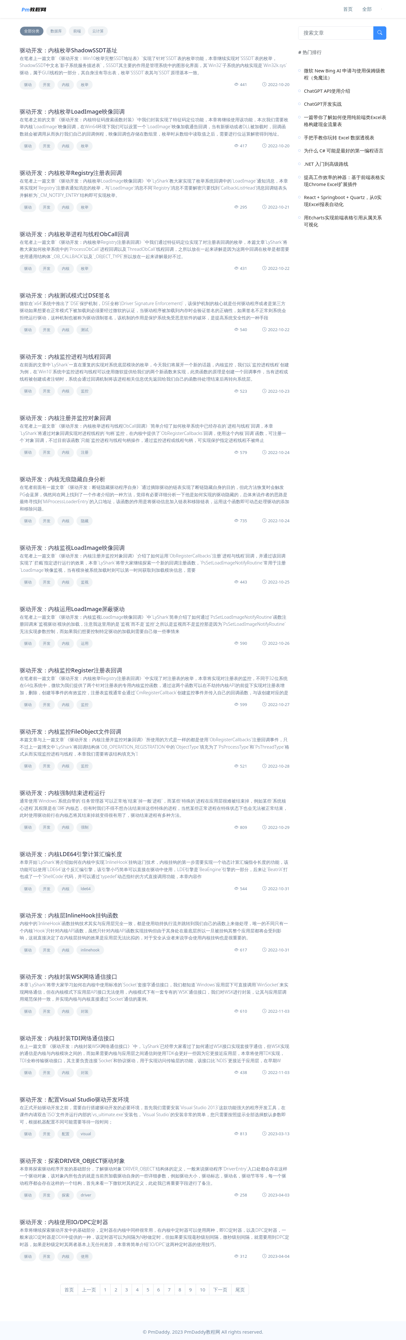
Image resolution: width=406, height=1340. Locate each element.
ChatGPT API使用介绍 (327, 91)
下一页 (220, 1289)
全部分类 (31, 31)
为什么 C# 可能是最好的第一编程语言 (343, 150)
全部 (367, 9)
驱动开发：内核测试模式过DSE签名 (65, 295)
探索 (65, 1195)
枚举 (84, 84)
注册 (84, 452)
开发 (46, 84)
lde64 (86, 888)
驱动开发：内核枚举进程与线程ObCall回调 (74, 234)
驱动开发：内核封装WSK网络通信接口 (68, 976)
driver (86, 1195)
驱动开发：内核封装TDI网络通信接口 (67, 1038)
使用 (84, 1256)
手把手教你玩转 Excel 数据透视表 (339, 137)
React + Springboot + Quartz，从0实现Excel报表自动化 (343, 200)
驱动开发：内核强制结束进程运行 (62, 793)
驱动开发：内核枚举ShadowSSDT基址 (68, 50)
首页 (348, 9)
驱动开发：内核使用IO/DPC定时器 (64, 1222)
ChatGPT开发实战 (323, 104)
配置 (65, 1134)
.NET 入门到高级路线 (326, 164)
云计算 (98, 31)
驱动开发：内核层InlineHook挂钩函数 (69, 915)
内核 (65, 84)
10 (202, 1289)
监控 (84, 391)
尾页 (240, 1289)
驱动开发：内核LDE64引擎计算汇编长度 (71, 854)
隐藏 (84, 520)
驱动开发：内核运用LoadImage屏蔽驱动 (72, 609)
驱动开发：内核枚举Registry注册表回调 (71, 173)
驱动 (28, 84)
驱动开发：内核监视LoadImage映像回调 (72, 547)
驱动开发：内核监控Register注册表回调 (71, 670)
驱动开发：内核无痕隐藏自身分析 (62, 479)
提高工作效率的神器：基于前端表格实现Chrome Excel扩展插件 (344, 180)
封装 (84, 1011)
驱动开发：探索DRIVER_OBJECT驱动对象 (72, 1160)
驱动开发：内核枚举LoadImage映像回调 (72, 111)
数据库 (56, 31)
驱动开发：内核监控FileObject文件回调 (70, 731)
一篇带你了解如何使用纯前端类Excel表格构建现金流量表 (345, 120)
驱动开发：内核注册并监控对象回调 (65, 418)
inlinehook (90, 950)
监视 (84, 582)
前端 (77, 31)
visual (86, 1134)
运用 (84, 643)
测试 (84, 329)
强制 (84, 827)
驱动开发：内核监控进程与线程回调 (65, 356)
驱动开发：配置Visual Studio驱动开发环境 (74, 1099)
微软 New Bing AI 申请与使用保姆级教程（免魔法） (344, 74)
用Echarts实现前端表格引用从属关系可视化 (343, 221)
